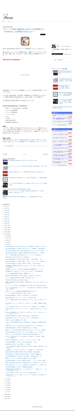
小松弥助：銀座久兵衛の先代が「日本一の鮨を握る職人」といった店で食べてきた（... (62, 152)
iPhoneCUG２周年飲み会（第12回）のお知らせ (17, 280)
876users (70, 143)
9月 (7, 242)
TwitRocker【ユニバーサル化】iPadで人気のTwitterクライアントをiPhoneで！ (25, 325)
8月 (7, 244)
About (9, 21)
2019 (5, 214)
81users (70, 123)
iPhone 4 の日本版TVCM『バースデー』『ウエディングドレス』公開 (23, 339)
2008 (5, 396)
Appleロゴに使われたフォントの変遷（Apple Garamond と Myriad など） (26, 171)
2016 (5, 221)
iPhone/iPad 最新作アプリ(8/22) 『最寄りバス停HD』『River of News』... (24, 263)
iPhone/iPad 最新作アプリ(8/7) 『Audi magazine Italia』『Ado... (21, 342)
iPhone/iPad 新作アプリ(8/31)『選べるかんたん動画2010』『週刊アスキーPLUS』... (26, 246)
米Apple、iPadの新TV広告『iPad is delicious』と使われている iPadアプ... (24, 275)
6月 (7, 380)
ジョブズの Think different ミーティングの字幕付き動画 (62, 121)
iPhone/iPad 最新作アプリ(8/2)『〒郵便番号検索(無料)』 (19, 367)
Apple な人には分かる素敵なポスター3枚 (16, 320)
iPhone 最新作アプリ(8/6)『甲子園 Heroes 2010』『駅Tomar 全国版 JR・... (24, 354)
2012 (5, 229)
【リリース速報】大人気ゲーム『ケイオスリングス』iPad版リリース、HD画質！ (26, 306)
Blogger (40, 406)
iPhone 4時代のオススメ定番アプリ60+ (59, 137)
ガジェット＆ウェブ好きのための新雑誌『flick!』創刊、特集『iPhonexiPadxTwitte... (26, 285)
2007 (5, 398)
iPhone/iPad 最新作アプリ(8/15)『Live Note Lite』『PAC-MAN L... (22, 295)
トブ (58, 44)
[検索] (63, 60)
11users (70, 116)
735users (70, 146)
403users (70, 163)
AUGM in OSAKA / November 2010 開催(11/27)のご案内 (16, 189)
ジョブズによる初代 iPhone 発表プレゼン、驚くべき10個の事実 (62, 115)
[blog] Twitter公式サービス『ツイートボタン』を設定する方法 (21, 297)
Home (3, 21)
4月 (7, 385)
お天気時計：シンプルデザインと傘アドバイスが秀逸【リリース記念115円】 (25, 349)
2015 (5, 223)
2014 (5, 225)
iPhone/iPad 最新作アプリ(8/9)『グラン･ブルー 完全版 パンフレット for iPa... (25, 332)
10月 (7, 240)
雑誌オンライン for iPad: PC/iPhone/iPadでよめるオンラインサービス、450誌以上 (26, 330)
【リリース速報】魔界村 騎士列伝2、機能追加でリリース (20, 273)
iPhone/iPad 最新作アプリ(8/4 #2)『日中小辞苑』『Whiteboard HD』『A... (24, 356)
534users (70, 156)
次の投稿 (5, 154)
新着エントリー (55, 112)
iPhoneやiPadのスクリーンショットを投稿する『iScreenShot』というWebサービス (26, 364)
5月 (7, 383)
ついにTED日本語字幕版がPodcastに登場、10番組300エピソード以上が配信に (62, 145)
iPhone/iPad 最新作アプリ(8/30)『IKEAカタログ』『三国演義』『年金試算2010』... (26, 248)
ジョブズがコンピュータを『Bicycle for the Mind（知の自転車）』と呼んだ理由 (65, 79)
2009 (5, 394)
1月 (7, 391)
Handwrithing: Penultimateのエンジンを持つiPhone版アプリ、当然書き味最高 (27, 177)
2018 (5, 216)
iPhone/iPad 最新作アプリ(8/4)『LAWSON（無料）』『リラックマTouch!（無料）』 (26, 360)
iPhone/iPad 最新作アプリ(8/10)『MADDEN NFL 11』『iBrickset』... (22, 327)
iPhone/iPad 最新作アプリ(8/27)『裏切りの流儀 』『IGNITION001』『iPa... (24, 259)
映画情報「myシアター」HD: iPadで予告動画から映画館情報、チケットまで (24, 269)
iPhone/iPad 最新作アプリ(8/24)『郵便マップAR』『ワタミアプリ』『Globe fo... (25, 261)
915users (70, 139)
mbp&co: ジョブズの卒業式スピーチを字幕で (60, 134)
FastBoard (28, 48)
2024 (5, 206)
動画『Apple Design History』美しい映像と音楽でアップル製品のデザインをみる (25, 362)
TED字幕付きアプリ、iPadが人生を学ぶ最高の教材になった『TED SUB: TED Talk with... (62, 155)
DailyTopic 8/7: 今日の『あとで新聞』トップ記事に (18, 344)
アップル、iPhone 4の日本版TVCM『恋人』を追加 (18, 293)
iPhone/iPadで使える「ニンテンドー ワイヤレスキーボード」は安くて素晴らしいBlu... (62, 159)
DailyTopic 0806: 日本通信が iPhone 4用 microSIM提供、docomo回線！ (23, 351)
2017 (5, 219)
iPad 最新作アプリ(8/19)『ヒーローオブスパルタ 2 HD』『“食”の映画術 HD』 (25, 271)
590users (70, 153)
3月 (7, 387)
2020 (5, 212)
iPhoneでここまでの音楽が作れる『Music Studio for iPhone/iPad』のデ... (24, 334)
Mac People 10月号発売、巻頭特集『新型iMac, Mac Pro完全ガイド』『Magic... (25, 252)
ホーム (25, 154)
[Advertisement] (36, 10)
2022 (5, 208)
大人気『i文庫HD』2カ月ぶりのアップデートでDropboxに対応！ (21, 372)
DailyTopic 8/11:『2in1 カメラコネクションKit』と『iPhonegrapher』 (23, 317)
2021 (5, 210)
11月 (7, 238)
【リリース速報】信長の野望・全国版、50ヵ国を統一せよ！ (20, 277)
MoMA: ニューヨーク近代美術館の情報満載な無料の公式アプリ (21, 291)
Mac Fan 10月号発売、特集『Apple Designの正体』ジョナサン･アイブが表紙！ (25, 250)
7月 (7, 378)
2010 (5, 234)
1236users (70, 132)
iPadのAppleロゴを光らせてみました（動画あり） (18, 257)
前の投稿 (45, 154)
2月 (7, 389)
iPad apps (10, 145)
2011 (5, 231)
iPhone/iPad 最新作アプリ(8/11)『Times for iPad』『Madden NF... (22, 315)
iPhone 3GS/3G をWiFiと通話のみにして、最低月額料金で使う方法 (25, 196)
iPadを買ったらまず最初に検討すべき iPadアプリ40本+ (62, 142)
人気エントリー (55, 129)
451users (70, 160)
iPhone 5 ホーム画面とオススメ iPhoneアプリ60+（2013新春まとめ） (61, 162)
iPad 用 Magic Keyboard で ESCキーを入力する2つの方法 (22, 160)
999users (70, 136)
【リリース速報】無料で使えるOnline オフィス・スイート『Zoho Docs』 (24, 255)
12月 (7, 236)
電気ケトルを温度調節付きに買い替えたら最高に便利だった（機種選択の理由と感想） (62, 118)
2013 (5, 227)
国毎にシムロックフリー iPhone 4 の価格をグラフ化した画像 (21, 358)
